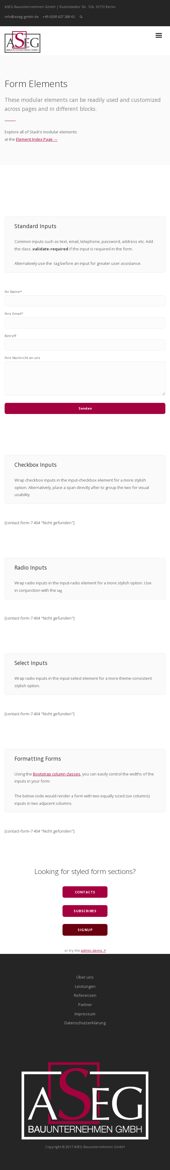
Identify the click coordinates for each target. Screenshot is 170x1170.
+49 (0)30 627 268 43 (58, 16)
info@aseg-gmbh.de (21, 16)
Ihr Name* (13, 291)
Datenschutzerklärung (85, 1023)
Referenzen (85, 995)
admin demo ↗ (93, 950)
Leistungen (85, 986)
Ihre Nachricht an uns (22, 357)
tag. (60, 590)
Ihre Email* (14, 313)
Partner (85, 1004)
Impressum (85, 1014)
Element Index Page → (37, 139)
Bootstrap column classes (56, 774)
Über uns (85, 977)
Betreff (10, 335)
